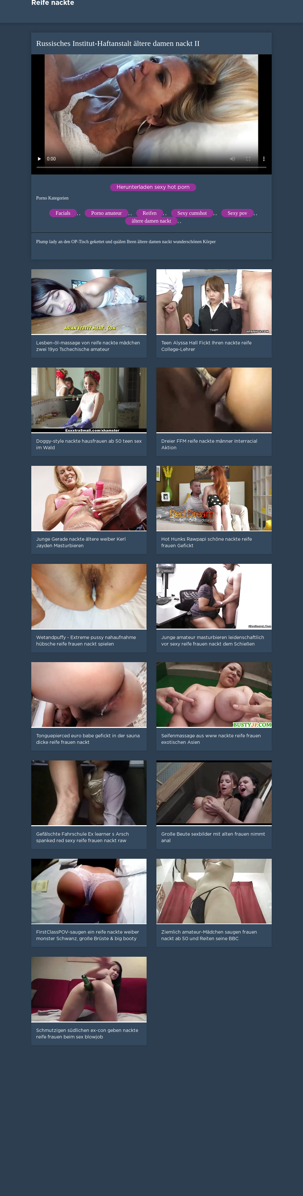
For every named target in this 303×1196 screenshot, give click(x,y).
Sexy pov (237, 213)
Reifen (150, 213)
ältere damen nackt (151, 221)
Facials (63, 213)
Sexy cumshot (192, 213)
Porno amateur (106, 213)
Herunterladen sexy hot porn (153, 187)
